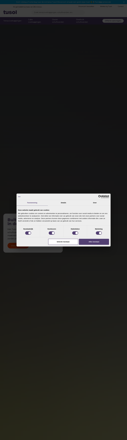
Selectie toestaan (63, 242)
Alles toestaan (94, 242)
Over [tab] (95, 203)
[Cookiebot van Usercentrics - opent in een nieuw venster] (100, 196)
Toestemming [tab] (32, 203)
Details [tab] (63, 203)
